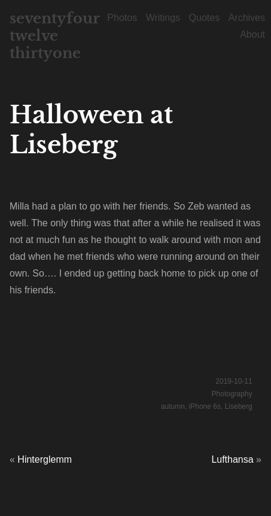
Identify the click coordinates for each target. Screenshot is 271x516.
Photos (122, 18)
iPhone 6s (205, 406)
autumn (173, 406)
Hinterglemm (44, 459)
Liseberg (238, 406)
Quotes (204, 18)
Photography (232, 394)
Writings (163, 18)
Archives (247, 18)
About (252, 34)
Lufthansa (232, 459)
